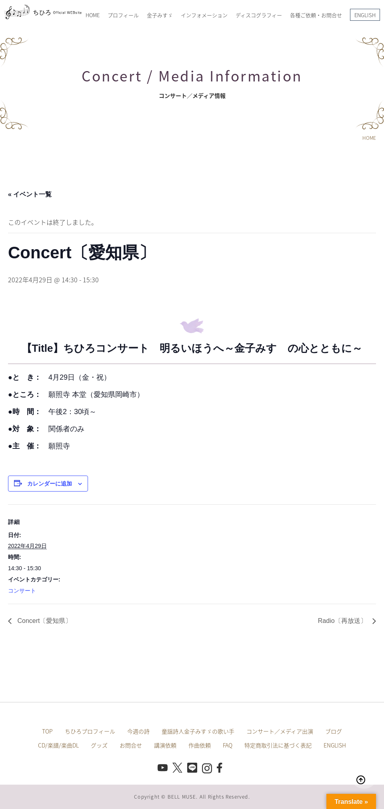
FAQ (227, 745)
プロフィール (123, 15)
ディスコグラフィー (259, 15)
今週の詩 (138, 731)
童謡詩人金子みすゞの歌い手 (198, 731)
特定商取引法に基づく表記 (278, 745)
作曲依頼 (199, 745)
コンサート (22, 590)
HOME (93, 15)
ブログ (333, 731)
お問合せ (131, 745)
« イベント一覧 (30, 194)
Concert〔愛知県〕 (44, 620)
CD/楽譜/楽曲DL (58, 745)
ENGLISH (365, 15)
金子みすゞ (160, 15)
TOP (47, 731)
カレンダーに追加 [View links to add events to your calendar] (49, 483)
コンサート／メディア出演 (279, 731)
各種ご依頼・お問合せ (316, 15)
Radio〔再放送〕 (343, 620)
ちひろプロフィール (90, 731)
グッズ (99, 745)
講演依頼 (165, 745)
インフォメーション (204, 15)
